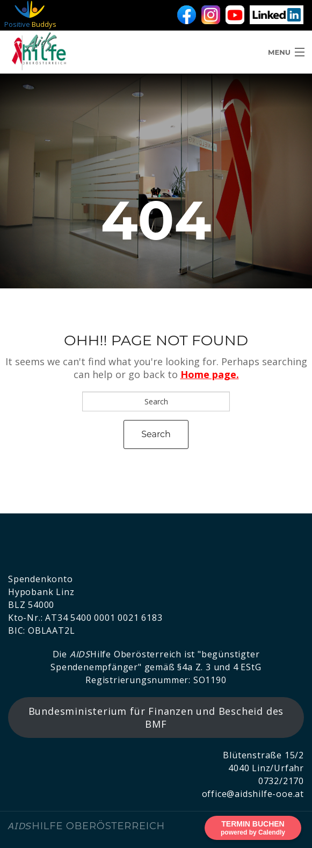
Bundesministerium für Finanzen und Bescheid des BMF (156, 717)
